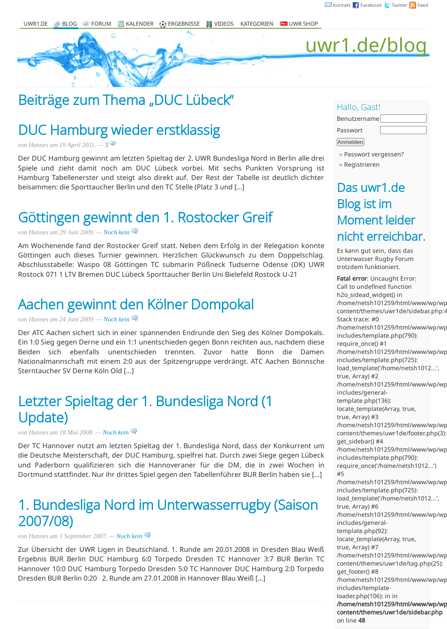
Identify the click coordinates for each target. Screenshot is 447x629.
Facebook (371, 5)
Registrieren (362, 164)
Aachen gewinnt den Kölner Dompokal (136, 304)
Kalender (139, 24)
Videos (224, 24)
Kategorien (256, 24)
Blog (69, 24)
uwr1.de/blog (366, 44)
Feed (422, 5)
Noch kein (121, 232)
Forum (101, 24)
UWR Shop (299, 24)
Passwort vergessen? (374, 154)
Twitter (400, 5)
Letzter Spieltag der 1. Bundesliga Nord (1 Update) (145, 409)
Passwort (350, 130)
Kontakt (342, 5)
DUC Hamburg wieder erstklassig (119, 129)
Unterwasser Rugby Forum (375, 259)
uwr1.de (36, 24)
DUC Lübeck (191, 99)
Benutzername (358, 118)
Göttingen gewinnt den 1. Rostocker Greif (145, 217)
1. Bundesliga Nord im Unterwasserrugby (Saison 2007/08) (168, 512)
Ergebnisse (184, 24)
